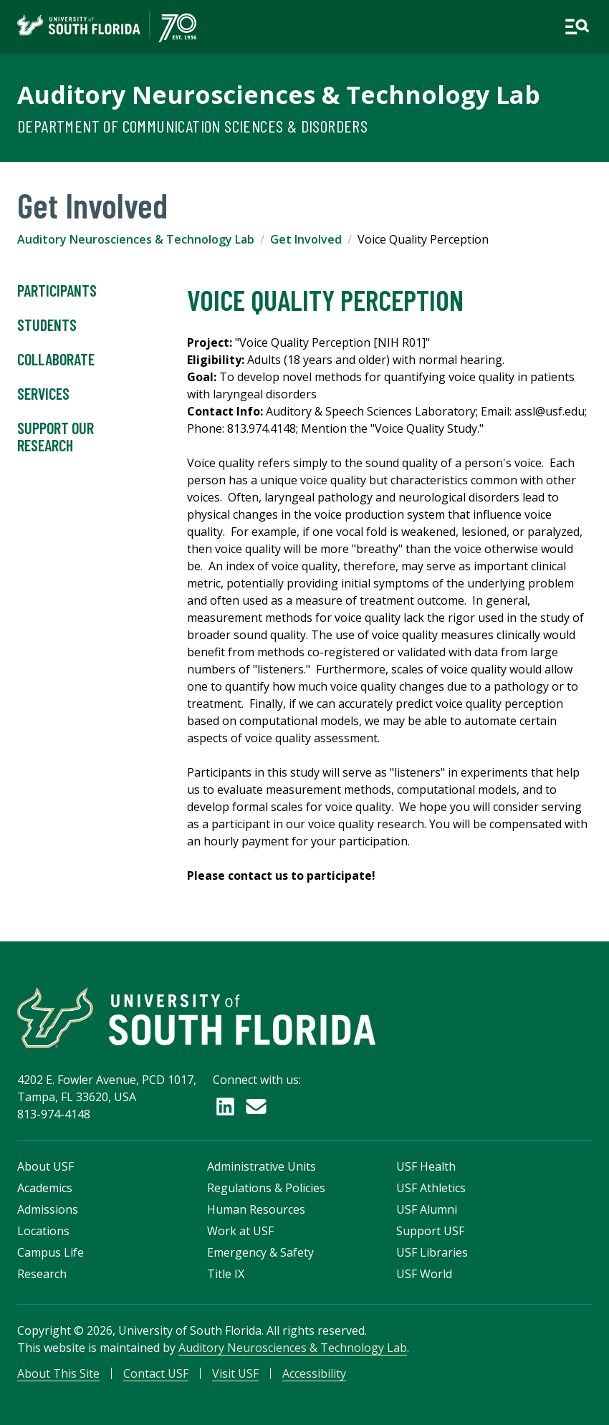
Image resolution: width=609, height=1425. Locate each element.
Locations (43, 1231)
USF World (424, 1274)
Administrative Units (261, 1166)
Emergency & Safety (260, 1252)
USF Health (426, 1166)
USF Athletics (431, 1188)
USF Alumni (426, 1209)
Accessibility (314, 1373)
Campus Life (50, 1252)
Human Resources (256, 1209)
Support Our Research (55, 437)
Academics (44, 1188)
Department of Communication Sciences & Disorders (192, 125)
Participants (57, 290)
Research (42, 1274)
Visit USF (235, 1373)
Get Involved (306, 239)
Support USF (430, 1231)
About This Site (58, 1373)
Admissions (47, 1209)
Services (43, 394)
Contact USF (155, 1373)
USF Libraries (432, 1252)
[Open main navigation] (577, 26)
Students (47, 325)
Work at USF (240, 1231)
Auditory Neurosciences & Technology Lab (278, 94)
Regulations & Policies (266, 1188)
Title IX (225, 1274)
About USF (45, 1166)
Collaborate (56, 359)
